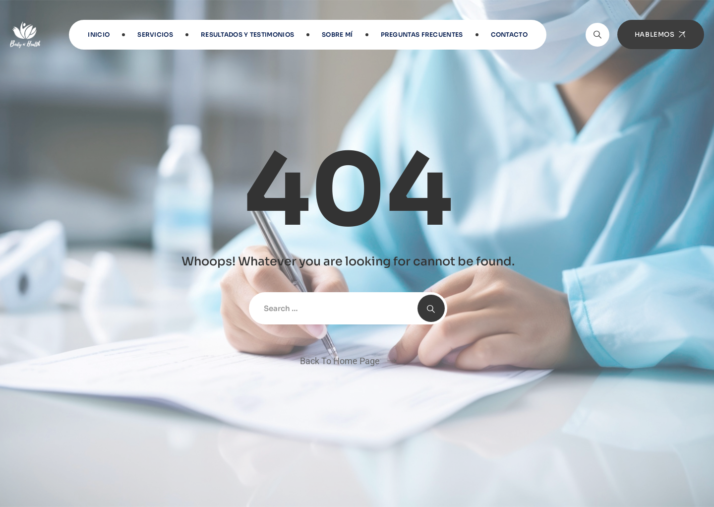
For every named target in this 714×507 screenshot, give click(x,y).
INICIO (99, 34)
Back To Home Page (340, 361)
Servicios (155, 34)
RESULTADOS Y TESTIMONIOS (247, 34)
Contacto (509, 34)
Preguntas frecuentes (422, 34)
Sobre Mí (337, 34)
